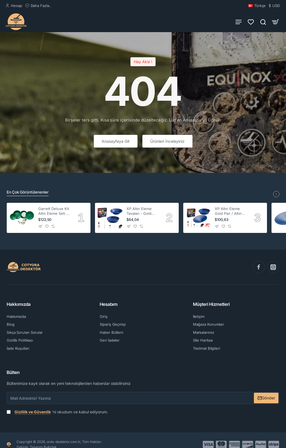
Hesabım (109, 304)
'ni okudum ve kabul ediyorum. (57, 411)
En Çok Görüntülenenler (28, 192)
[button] (40, 226)
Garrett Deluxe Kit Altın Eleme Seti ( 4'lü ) (53, 211)
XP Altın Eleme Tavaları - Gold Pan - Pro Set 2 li (141, 211)
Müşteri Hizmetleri (211, 304)
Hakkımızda (19, 304)
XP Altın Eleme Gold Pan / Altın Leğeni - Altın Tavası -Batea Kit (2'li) (229, 211)
